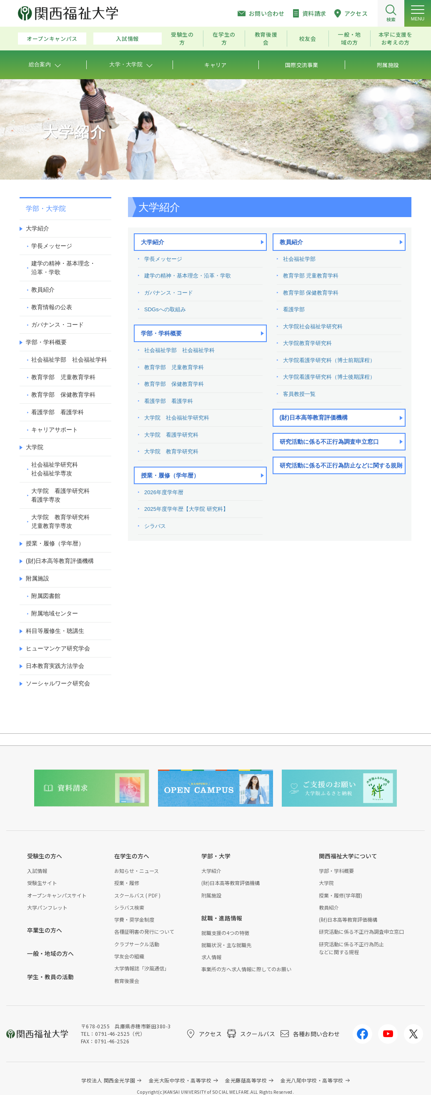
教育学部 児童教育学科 (174, 367)
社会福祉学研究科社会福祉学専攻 (54, 469)
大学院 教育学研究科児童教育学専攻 (60, 521)
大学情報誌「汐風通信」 (141, 968)
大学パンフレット (47, 907)
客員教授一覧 (299, 394)
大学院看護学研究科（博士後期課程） (329, 377)
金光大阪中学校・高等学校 (180, 1080)
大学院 (34, 447)
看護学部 (294, 309)
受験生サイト (42, 882)
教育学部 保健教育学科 (174, 384)
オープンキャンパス (52, 38)
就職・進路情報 (221, 918)
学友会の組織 (129, 956)
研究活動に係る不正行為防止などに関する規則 (341, 465)
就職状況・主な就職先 (226, 944)
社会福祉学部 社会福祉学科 (179, 350)
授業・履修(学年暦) (340, 895)
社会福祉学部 (299, 259)
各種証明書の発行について (144, 931)
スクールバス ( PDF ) (137, 895)
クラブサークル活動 (136, 944)
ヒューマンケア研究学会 (58, 648)
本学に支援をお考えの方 (395, 38)
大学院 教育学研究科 (171, 451)
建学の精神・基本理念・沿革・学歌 (187, 275)
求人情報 (211, 956)
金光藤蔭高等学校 (246, 1080)
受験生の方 (182, 38)
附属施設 (37, 578)
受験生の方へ (44, 856)
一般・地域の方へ (50, 953)
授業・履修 (126, 882)
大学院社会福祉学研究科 (313, 326)
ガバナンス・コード (168, 293)
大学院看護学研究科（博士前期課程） (329, 360)
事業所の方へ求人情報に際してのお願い (246, 968)
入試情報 (127, 38)
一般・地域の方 (349, 38)
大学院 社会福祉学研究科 (176, 418)
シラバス (155, 526)
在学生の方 (224, 38)
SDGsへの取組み (165, 309)
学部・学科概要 (161, 333)
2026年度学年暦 (163, 492)
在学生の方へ (131, 856)
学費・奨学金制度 (134, 919)
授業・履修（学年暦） (170, 475)
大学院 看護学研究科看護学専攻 (60, 495)
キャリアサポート (54, 429)
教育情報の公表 (51, 307)
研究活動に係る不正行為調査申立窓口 (329, 441)
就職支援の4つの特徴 (225, 932)
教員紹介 (291, 242)
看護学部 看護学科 (168, 401)
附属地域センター (54, 613)
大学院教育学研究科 (307, 343)
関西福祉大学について (348, 856)
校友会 (307, 38)
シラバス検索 (129, 907)
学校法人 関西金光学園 (108, 1080)
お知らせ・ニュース (136, 870)
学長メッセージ (163, 259)
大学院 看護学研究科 (171, 435)
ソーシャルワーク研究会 (58, 683)
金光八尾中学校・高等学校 (312, 1080)
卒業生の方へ (44, 930)
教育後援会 (266, 38)
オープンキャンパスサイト (57, 895)
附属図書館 (45, 595)
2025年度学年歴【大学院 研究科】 (186, 509)
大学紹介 (152, 242)
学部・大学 (216, 856)
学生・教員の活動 (50, 976)
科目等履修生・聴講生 (55, 631)
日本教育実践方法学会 (55, 665)
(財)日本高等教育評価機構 (314, 417)
